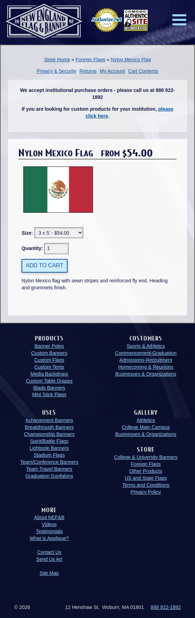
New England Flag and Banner (44, 21)
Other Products (146, 471)
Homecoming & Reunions (145, 367)
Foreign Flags (91, 59)
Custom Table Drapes (49, 381)
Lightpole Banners (49, 448)
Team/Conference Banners (49, 462)
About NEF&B (49, 517)
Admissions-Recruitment (145, 360)
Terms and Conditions (145, 485)
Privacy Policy (146, 492)
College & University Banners (146, 457)
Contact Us (49, 552)
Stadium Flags (49, 455)
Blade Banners (49, 388)
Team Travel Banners (49, 469)
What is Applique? (49, 538)
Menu (179, 19)
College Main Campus (146, 427)
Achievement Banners (49, 420)
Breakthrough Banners (49, 427)
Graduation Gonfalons (49, 476)
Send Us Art (49, 559)
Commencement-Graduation (146, 353)
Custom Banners (49, 353)
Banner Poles (49, 346)
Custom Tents (49, 367)
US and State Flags (146, 478)
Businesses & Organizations (145, 374)
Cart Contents (143, 71)
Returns (87, 71)
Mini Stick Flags (49, 394)
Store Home (57, 59)
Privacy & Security (56, 71)
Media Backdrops (49, 374)
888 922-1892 (166, 607)
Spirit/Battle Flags (49, 441)
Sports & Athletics (146, 346)
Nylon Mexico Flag (131, 59)
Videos (49, 524)
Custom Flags (49, 360)
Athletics (145, 420)
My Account (112, 71)
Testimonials (49, 531)
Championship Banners (49, 434)
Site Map (49, 573)
